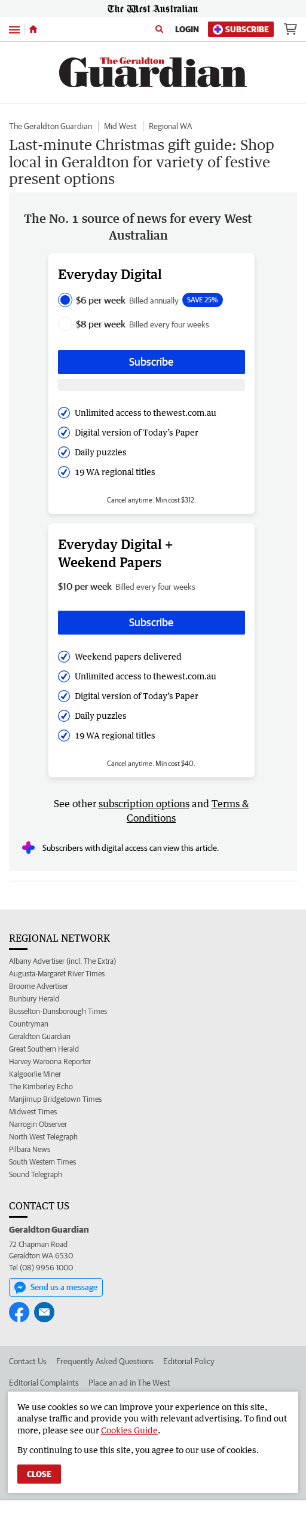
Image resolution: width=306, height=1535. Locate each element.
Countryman (28, 1023)
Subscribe (241, 29)
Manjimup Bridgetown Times (55, 1099)
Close (39, 1474)
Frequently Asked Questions (105, 1361)
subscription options (144, 804)
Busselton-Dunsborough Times (58, 1011)
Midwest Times (33, 1111)
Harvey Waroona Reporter (50, 1061)
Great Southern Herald (44, 1048)
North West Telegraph (43, 1136)
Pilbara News (29, 1149)
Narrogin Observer (38, 1124)
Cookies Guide (129, 1430)
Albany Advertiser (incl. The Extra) (62, 961)
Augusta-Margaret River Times (57, 973)
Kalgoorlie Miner (35, 1074)
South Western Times (42, 1161)
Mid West (120, 126)
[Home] (33, 29)
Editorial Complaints (44, 1382)
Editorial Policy (189, 1361)
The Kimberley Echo (41, 1086)
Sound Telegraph (35, 1174)
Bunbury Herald (34, 998)
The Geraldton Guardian (50, 126)
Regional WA (170, 126)
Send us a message (55, 1288)
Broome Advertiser (38, 986)
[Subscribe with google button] (151, 385)
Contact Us (28, 1361)
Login (187, 29)
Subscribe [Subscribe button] (151, 362)
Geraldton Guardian (40, 1036)
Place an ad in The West (129, 1382)
